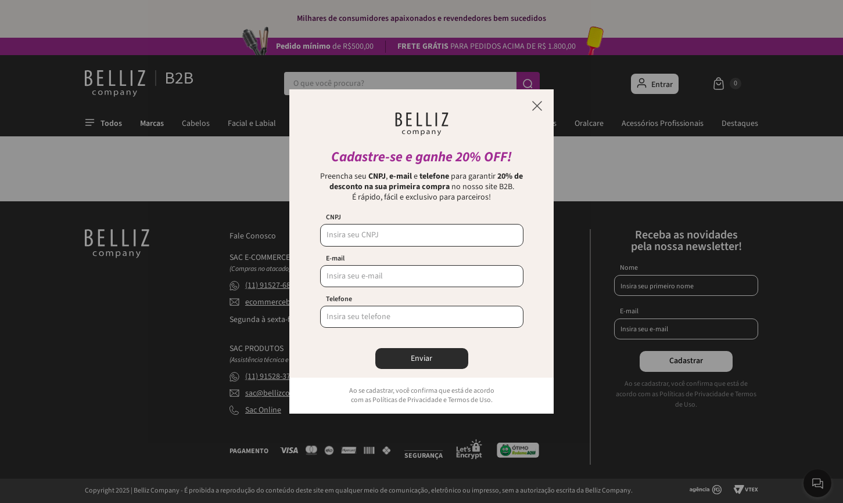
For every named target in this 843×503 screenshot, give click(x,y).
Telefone (339, 299)
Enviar (421, 358)
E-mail (335, 258)
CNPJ (333, 217)
